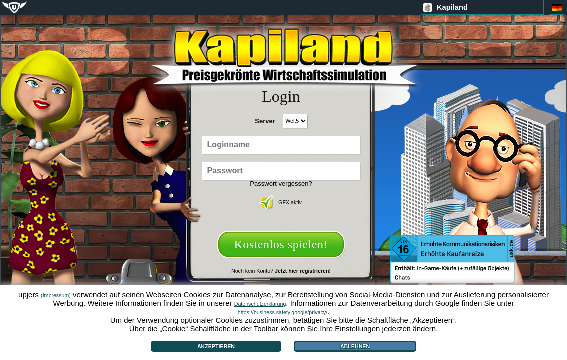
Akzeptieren (216, 347)
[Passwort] (281, 171)
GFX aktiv (281, 203)
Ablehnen (355, 347)
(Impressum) (56, 295)
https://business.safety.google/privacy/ (282, 313)
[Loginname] (281, 145)
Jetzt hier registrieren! (303, 271)
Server (265, 121)
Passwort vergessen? (281, 184)
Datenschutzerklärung (260, 304)
